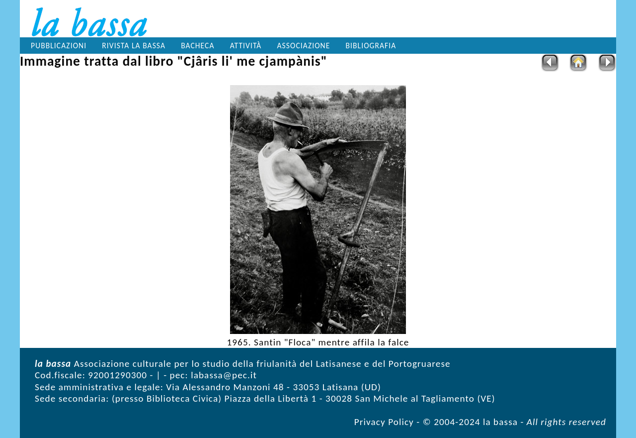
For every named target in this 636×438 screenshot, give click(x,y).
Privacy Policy (384, 422)
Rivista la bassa (133, 45)
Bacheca (197, 45)
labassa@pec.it (224, 375)
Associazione (303, 45)
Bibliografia (371, 45)
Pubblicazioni (58, 45)
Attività (246, 45)
